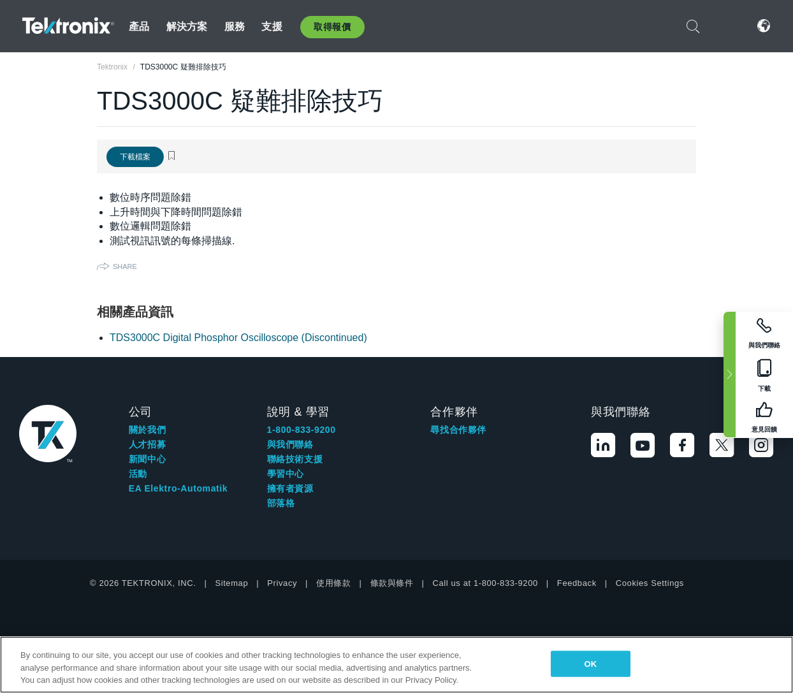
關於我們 (147, 430)
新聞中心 (147, 459)
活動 (138, 474)
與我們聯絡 (290, 444)
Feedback (577, 583)
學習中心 (285, 474)
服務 (234, 26)
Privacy (282, 583)
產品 (139, 26)
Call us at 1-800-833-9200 (485, 583)
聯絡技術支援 (295, 459)
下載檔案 (135, 156)
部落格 (281, 503)
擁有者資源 (290, 488)
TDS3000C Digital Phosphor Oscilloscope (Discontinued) (238, 337)
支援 (271, 26)
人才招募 (147, 444)
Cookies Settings (650, 583)
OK (591, 663)
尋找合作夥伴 (458, 430)
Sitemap (231, 583)
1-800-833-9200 (301, 430)
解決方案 (187, 26)
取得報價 (332, 27)
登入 (725, 26)
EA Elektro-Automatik (178, 488)
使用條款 (333, 583)
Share (125, 266)
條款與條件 (392, 583)
